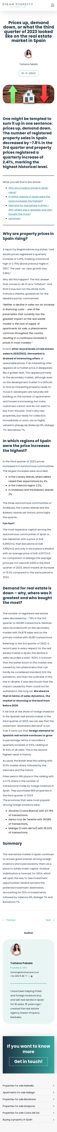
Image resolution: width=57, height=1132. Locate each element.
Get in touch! (28, 1062)
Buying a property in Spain (28, 1119)
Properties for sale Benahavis (28, 1099)
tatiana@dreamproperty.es (24, 972)
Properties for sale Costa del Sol (28, 1112)
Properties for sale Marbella (28, 1085)
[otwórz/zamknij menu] (52, 5)
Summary (15, 218)
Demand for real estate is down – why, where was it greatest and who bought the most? (30, 210)
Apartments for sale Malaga (28, 1092)
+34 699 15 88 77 (18, 976)
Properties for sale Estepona (28, 1106)
